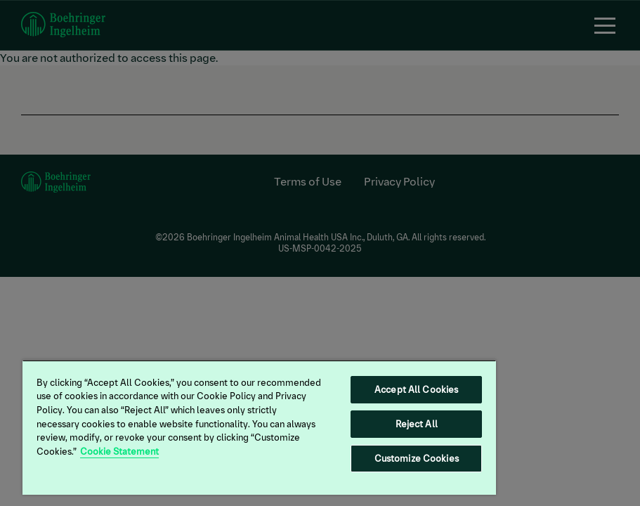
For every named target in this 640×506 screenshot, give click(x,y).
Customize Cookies (416, 459)
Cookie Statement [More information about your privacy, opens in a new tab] (119, 452)
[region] (259, 427)
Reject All (417, 424)
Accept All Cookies (416, 390)
